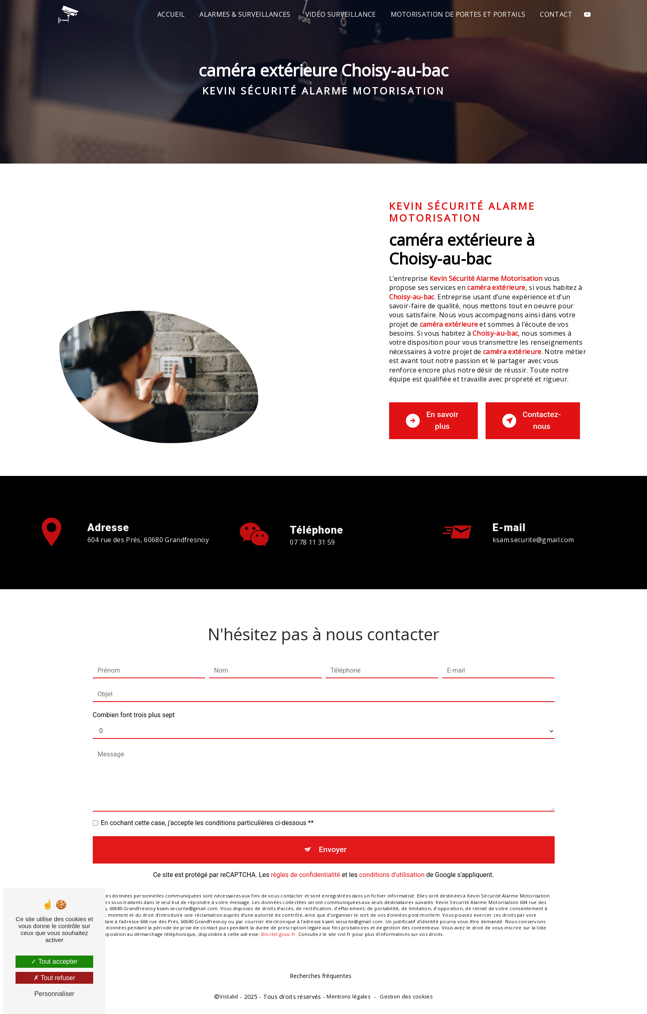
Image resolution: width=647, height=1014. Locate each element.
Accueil (171, 14)
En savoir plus (432, 420)
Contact (556, 14)
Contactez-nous (531, 420)
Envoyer (333, 839)
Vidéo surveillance (340, 14)
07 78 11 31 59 (312, 553)
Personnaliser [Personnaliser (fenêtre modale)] (54, 993)
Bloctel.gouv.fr (278, 923)
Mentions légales (349, 996)
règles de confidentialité (305, 864)
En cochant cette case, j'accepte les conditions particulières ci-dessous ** (207, 812)
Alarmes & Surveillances (244, 14)
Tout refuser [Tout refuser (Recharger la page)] (54, 977)
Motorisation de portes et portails (458, 14)
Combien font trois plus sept (134, 704)
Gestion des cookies (406, 996)
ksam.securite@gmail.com (533, 529)
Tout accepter (54, 961)
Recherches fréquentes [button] (320, 976)
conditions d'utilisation (392, 864)
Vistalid (228, 996)
